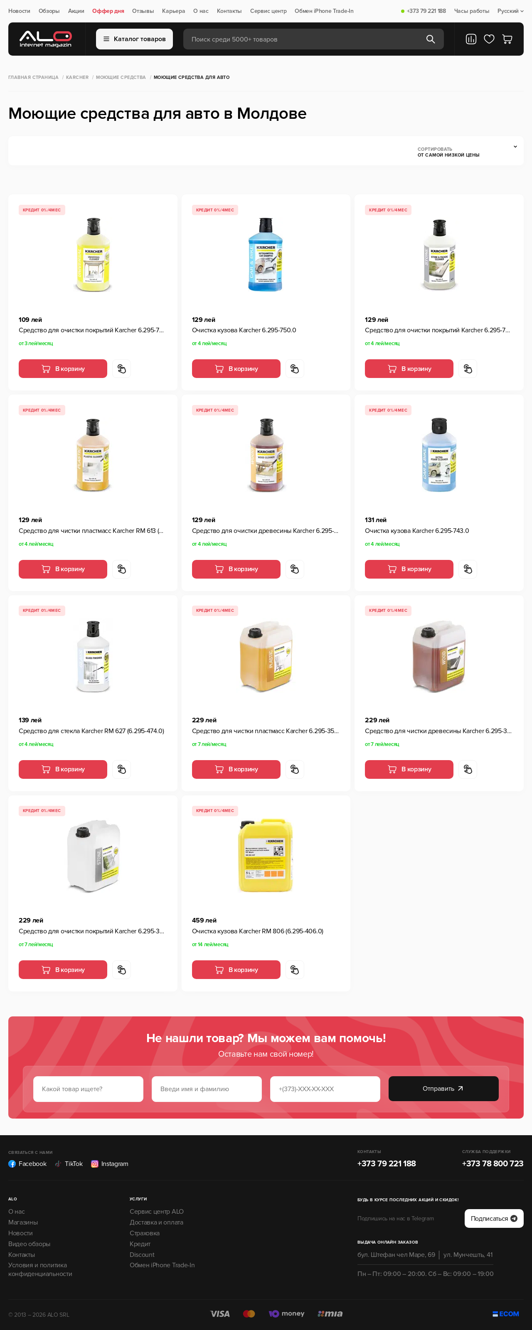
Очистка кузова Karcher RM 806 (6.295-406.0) (257, 931)
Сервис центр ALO (157, 1211)
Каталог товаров (134, 39)
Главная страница (33, 77)
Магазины (22, 1222)
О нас (200, 11)
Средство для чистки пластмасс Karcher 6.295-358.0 (266, 731)
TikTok (68, 1164)
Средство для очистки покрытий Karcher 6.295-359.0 (93, 931)
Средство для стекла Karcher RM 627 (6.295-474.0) (91, 731)
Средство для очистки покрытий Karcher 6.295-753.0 (93, 330)
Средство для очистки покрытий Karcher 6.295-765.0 (439, 330)
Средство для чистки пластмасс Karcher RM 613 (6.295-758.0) (93, 531)
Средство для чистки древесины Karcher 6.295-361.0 (439, 731)
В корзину (63, 369)
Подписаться (494, 1219)
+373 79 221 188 (426, 11)
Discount (142, 1255)
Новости (19, 11)
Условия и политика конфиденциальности (40, 1269)
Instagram (109, 1164)
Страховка (145, 1233)
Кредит (140, 1244)
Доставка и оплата (156, 1222)
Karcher (77, 77)
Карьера (173, 11)
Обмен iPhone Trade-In (324, 11)
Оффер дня (108, 11)
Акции (76, 11)
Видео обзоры (29, 1244)
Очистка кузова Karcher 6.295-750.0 (244, 330)
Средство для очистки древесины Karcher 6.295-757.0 (266, 531)
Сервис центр (268, 11)
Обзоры (49, 11)
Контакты (229, 11)
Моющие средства (121, 77)
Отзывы (143, 11)
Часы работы (471, 11)
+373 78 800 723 (493, 1164)
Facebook (27, 1164)
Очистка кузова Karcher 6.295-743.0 (417, 531)
